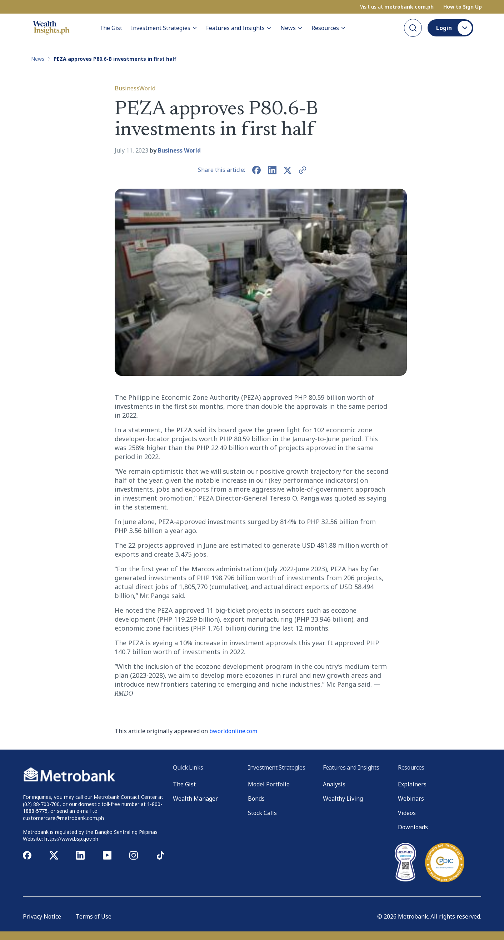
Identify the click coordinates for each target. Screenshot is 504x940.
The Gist (110, 28)
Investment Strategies (164, 28)
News (291, 28)
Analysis (334, 784)
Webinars (411, 798)
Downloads (413, 827)
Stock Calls (262, 813)
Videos (407, 813)
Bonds (256, 798)
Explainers (412, 784)
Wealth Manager (195, 798)
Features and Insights (239, 28)
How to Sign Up (462, 6)
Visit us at (397, 6)
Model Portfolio (269, 784)
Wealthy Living (343, 798)
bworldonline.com (233, 731)
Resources (328, 28)
